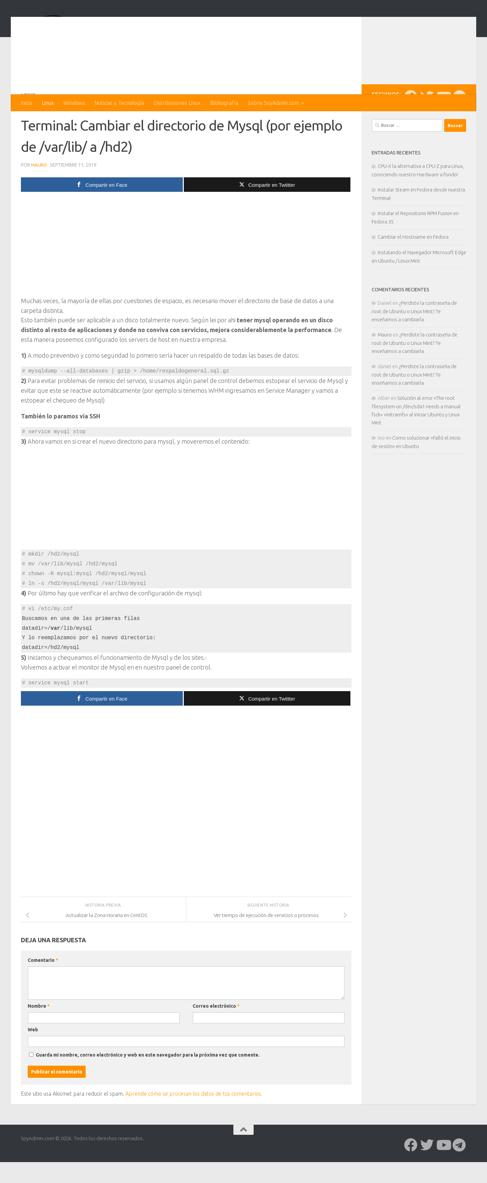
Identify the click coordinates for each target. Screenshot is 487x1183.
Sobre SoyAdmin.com (273, 103)
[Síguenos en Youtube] (443, 123)
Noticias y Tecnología (119, 103)
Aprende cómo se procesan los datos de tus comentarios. (193, 1120)
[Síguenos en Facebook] (411, 123)
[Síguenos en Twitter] (427, 123)
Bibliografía (224, 103)
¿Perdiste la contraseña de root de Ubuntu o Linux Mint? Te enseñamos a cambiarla (414, 338)
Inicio (26, 103)
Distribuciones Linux (177, 103)
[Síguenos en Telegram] (459, 123)
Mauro (39, 191)
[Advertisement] (186, 272)
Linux (48, 103)
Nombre (39, 1032)
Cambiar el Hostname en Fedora (413, 264)
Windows (74, 103)
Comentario (43, 986)
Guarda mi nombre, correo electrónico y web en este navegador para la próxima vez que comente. (148, 1081)
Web (33, 1056)
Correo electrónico (216, 1032)
